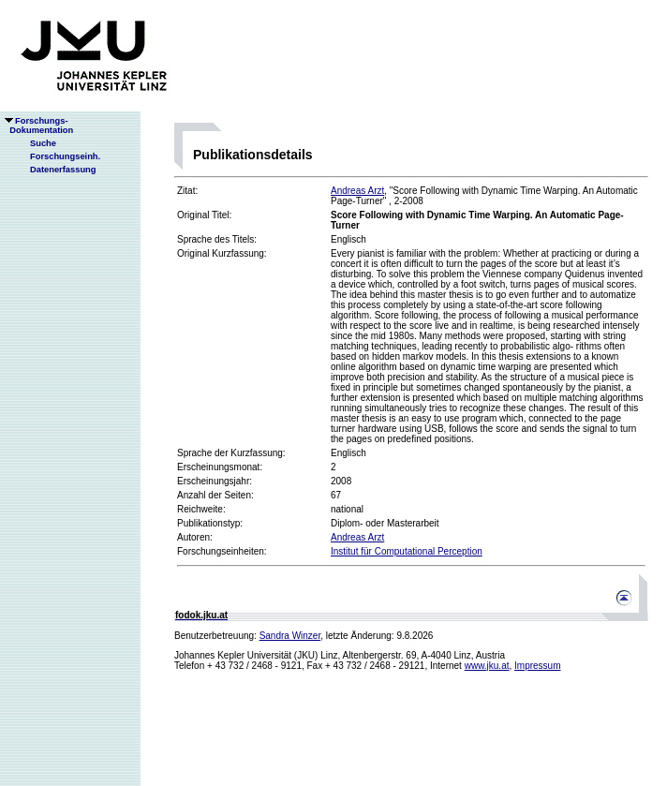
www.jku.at (487, 665)
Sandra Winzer (290, 635)
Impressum (537, 665)
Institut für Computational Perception (406, 551)
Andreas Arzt (357, 190)
